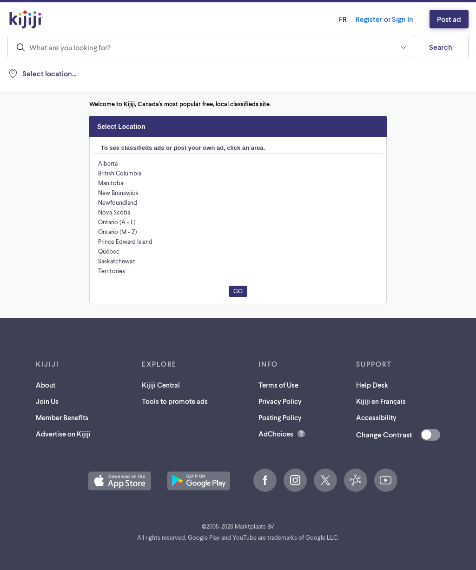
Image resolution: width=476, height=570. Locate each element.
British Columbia (120, 172)
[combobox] (163, 47)
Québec (108, 251)
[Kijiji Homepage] (26, 19)
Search (440, 47)
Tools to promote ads (175, 401)
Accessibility (375, 417)
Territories (111, 270)
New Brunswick (118, 192)
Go (238, 291)
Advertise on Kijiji (63, 433)
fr (331, 19)
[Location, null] (67, 73)
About (44, 385)
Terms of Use (280, 385)
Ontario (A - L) (117, 221)
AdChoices (276, 433)
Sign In (398, 19)
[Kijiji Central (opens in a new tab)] (355, 480)
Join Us (46, 401)
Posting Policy (282, 417)
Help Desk (371, 385)
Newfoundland (117, 202)
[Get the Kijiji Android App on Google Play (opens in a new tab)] (198, 480)
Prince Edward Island (126, 241)
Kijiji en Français (382, 401)
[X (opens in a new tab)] (325, 480)
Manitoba (110, 182)
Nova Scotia (114, 211)
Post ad (447, 19)
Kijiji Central (160, 385)
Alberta (107, 163)
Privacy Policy (282, 401)
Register (360, 19)
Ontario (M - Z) (118, 231)
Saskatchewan (118, 260)
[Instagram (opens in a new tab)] (295, 480)
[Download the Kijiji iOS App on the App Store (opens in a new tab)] (119, 480)
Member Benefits (62, 417)
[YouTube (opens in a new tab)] (385, 480)
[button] (366, 47)
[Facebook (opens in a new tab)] (265, 480)
